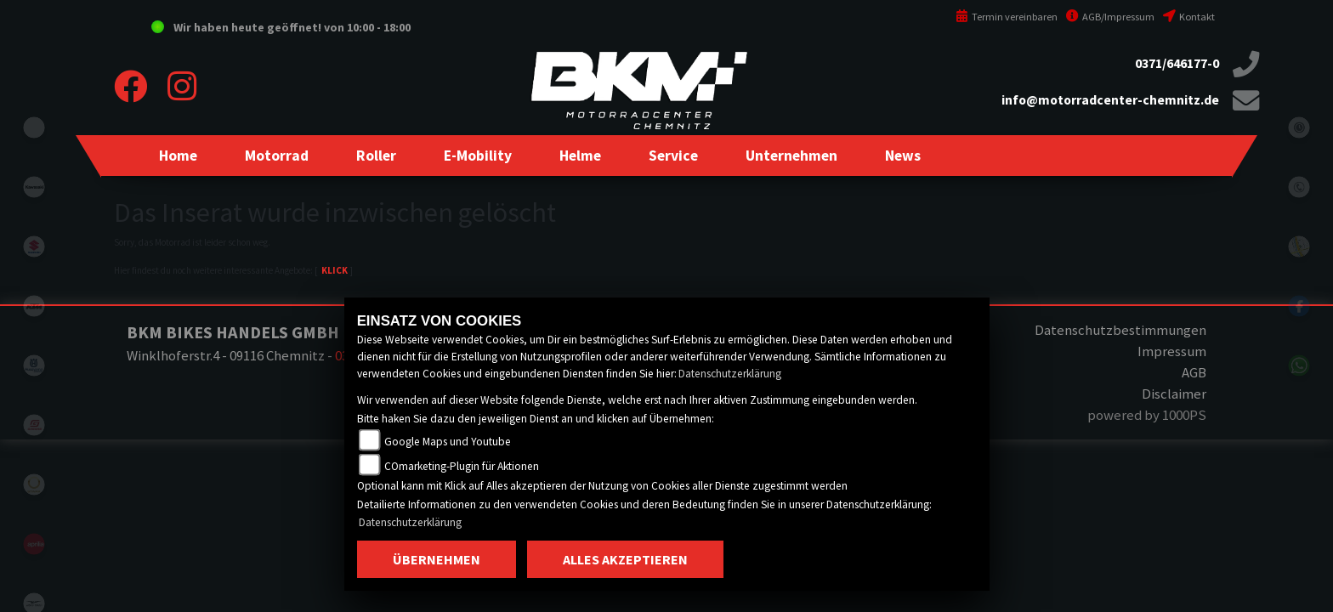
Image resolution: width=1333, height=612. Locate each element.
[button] (276, 155)
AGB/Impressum (1110, 16)
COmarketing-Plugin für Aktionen (461, 466)
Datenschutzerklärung (729, 373)
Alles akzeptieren (625, 559)
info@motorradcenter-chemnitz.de (1110, 100)
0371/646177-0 (1177, 63)
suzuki (34, 246)
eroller (34, 127)
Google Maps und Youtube (447, 441)
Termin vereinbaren (1006, 16)
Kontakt (1189, 16)
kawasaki (34, 187)
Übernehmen (436, 559)
